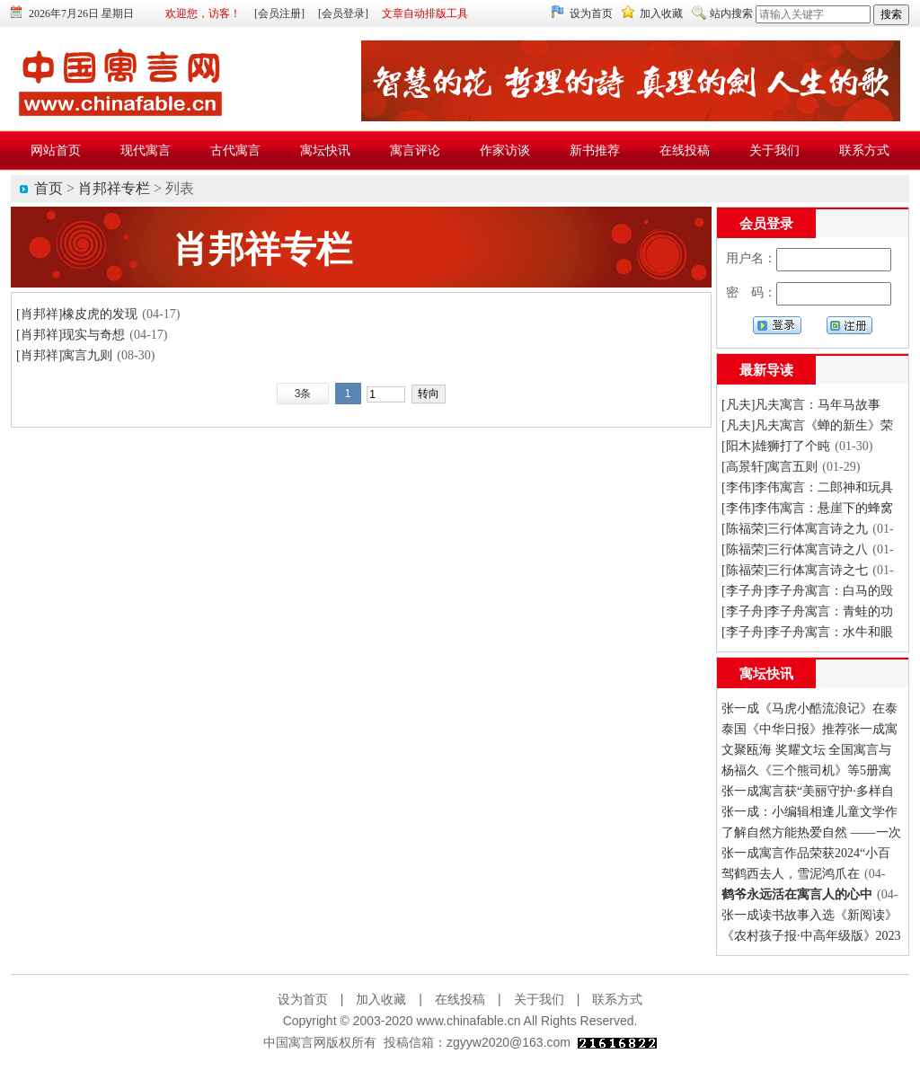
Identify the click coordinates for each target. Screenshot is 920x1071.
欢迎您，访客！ (203, 13)
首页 (48, 188)
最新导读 (766, 370)
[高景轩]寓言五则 (769, 467)
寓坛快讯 (766, 674)
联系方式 (617, 999)
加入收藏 (661, 13)
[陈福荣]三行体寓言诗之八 (794, 549)
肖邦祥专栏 (114, 188)
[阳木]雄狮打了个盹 (775, 446)
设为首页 (591, 13)
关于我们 (539, 999)
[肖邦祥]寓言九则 (64, 355)
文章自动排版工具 (425, 13)
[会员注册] (279, 13)
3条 (303, 393)
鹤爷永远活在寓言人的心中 (796, 894)
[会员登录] (343, 13)
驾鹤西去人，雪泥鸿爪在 (790, 874)
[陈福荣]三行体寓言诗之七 (794, 570)
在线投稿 (460, 999)
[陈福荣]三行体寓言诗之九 (794, 529)
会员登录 (766, 224)
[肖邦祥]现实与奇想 (70, 334)
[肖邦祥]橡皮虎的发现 (76, 314)
